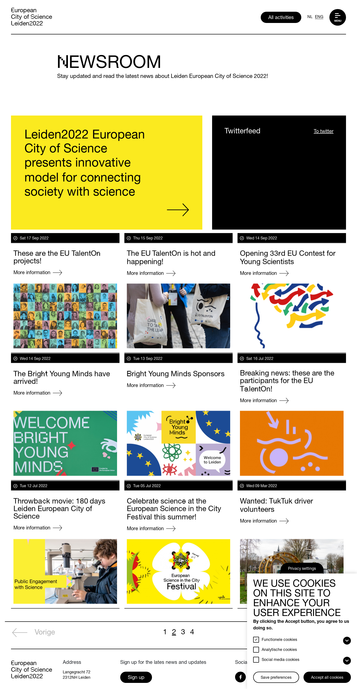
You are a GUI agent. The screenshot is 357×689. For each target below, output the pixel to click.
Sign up (136, 678)
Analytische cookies (279, 650)
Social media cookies (280, 660)
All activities (281, 18)
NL (310, 17)
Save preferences (276, 678)
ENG (319, 17)
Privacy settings (302, 569)
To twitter (324, 132)
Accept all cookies (327, 678)
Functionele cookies (279, 640)
